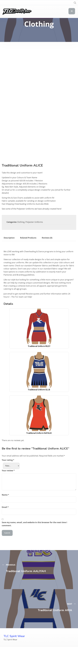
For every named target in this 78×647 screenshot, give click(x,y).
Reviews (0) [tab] (47, 237)
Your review (8, 470)
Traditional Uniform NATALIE (39, 433)
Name (5, 495)
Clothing (21, 222)
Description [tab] (9, 237)
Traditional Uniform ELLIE (39, 389)
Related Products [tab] (28, 237)
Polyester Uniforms (34, 222)
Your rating (8, 460)
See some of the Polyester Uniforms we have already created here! (31, 208)
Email (5, 507)
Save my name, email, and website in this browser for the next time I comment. (34, 524)
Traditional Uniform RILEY (39, 346)
